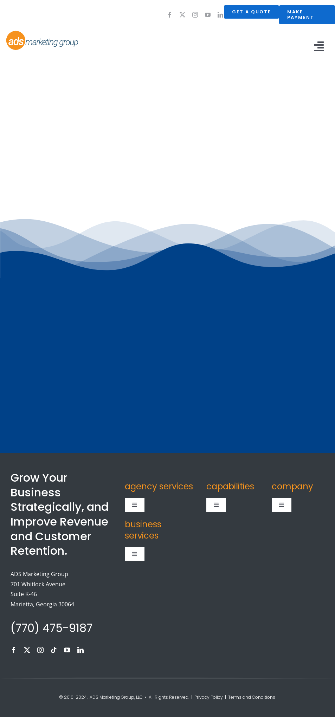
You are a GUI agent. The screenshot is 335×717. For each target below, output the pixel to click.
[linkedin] (220, 15)
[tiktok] (54, 650)
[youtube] (208, 15)
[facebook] (170, 15)
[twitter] (182, 15)
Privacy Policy (208, 697)
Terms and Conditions (252, 697)
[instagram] (195, 15)
